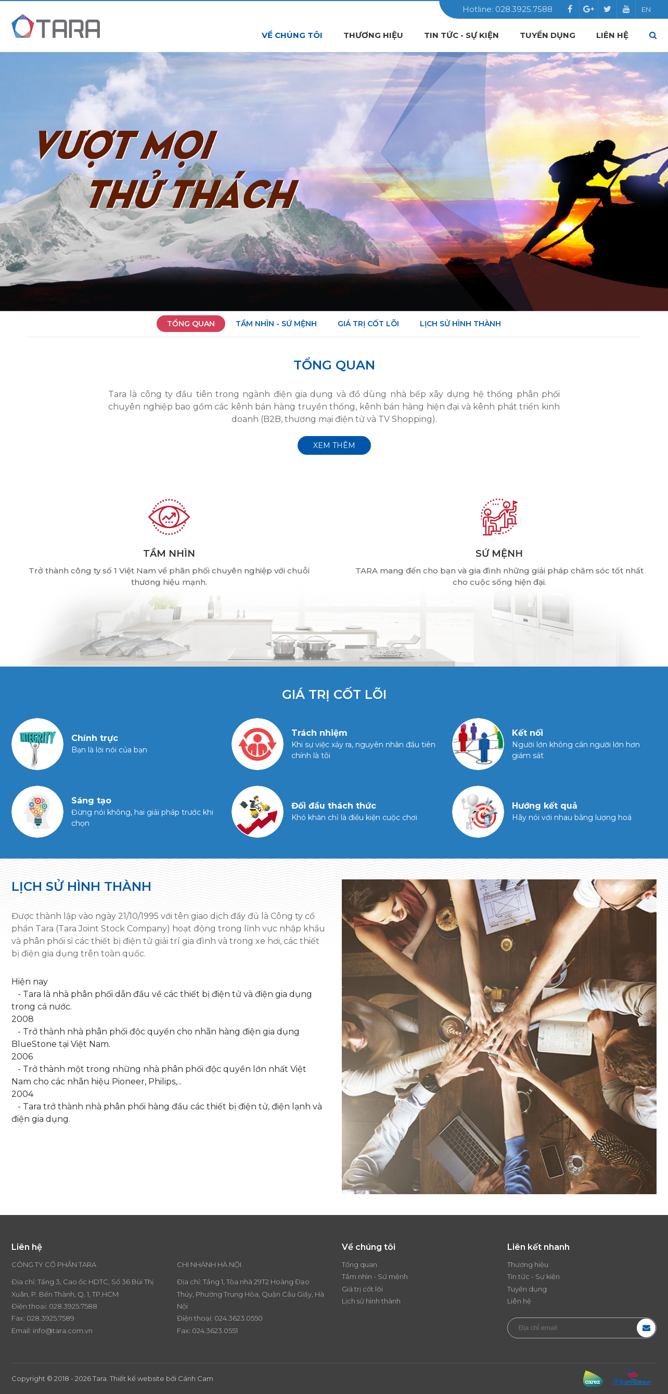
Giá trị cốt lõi (368, 323)
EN (646, 9)
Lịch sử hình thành (460, 323)
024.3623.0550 (238, 1318)
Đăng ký (646, 1328)
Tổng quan (191, 323)
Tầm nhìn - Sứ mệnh (276, 323)
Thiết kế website (137, 1378)
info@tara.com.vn (63, 1330)
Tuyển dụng (547, 35)
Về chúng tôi (292, 35)
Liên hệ (612, 35)
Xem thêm (334, 445)
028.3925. (65, 1306)
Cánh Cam (195, 1378)
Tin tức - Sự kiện (461, 35)
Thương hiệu (373, 35)
